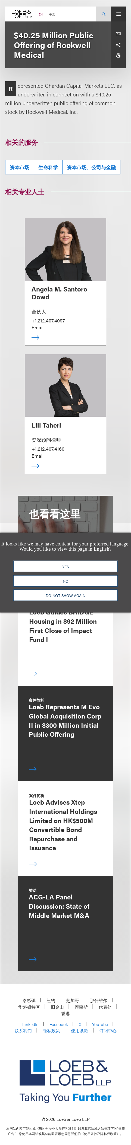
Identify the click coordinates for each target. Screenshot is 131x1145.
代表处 (105, 1007)
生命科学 (48, 167)
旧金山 (57, 1007)
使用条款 (79, 1030)
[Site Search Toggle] (103, 14)
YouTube (100, 1024)
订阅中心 (108, 1030)
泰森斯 (81, 1007)
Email (37, 327)
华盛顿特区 (29, 1007)
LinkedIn (30, 1024)
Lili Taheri (46, 424)
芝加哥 (72, 1000)
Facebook (58, 1024)
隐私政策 (51, 1030)
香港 (65, 1013)
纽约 (50, 1000)
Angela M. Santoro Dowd (59, 292)
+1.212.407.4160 (48, 448)
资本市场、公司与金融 (91, 167)
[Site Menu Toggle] (118, 14)
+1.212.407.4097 (48, 320)
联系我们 (23, 1030)
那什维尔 (98, 1000)
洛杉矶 (29, 1000)
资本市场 (19, 167)
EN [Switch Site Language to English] (41, 14)
